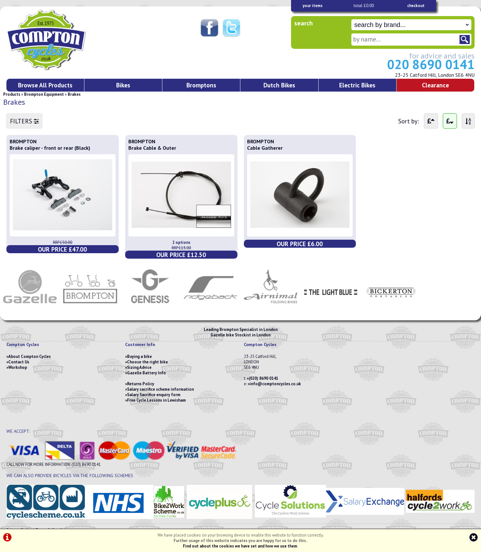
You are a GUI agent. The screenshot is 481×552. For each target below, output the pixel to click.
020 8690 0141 (431, 64)
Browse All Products (45, 85)
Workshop (17, 367)
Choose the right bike (147, 362)
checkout (416, 5)
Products (11, 94)
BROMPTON (23, 141)
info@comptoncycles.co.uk (275, 384)
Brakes (74, 94)
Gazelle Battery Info (146, 373)
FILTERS (24, 121)
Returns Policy (140, 384)
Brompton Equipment (44, 94)
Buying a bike (139, 356)
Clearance (435, 85)
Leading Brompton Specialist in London (241, 329)
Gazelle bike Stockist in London (240, 335)
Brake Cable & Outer (152, 148)
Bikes (123, 85)
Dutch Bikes (279, 85)
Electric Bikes (357, 85)
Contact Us (18, 362)
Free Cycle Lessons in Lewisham (156, 400)
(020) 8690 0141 (263, 378)
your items (312, 5)
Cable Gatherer (265, 148)
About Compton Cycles (29, 356)
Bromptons (201, 85)
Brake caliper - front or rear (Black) (50, 148)
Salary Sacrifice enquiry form (153, 394)
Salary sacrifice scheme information (160, 389)
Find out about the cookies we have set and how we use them (240, 546)
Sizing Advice (139, 367)
